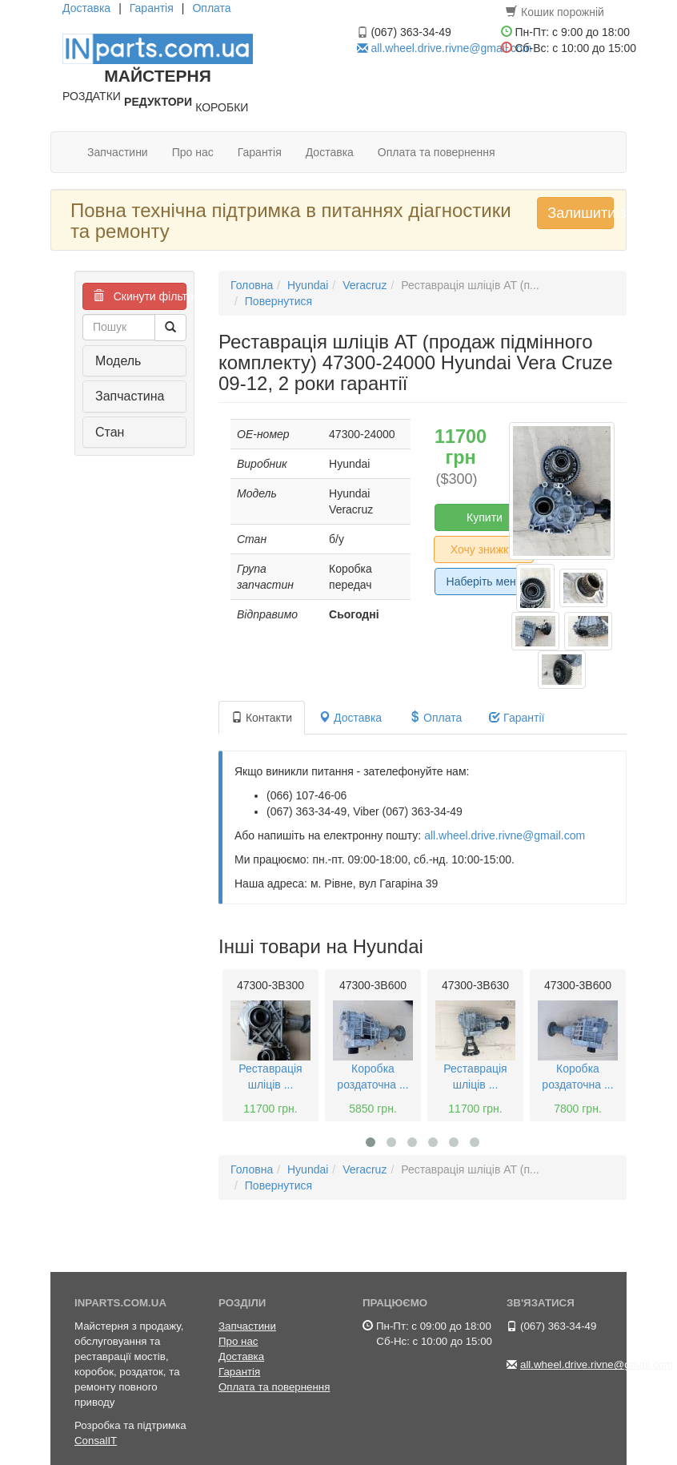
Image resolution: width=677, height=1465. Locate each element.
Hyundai (307, 285)
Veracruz (365, 285)
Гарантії (516, 717)
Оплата (211, 8)
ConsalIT (95, 1441)
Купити (485, 517)
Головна (251, 285)
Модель (118, 361)
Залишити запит (580, 213)
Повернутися (278, 301)
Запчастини (117, 152)
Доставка (86, 8)
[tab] (134, 361)
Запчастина (129, 396)
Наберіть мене (485, 581)
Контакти (261, 717)
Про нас (193, 152)
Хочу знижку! (484, 549)
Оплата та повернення (436, 152)
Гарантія (152, 8)
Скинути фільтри (139, 296)
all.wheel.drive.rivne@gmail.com (451, 48)
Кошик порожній (555, 12)
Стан (109, 432)
